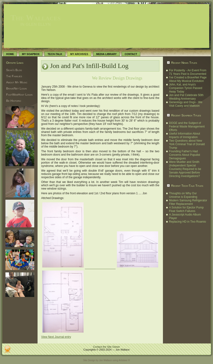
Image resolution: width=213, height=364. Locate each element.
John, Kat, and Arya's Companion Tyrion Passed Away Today (185, 88)
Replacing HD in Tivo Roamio (187, 221)
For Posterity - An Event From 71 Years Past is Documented (187, 72)
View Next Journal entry (56, 337)
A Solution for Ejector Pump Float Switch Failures (186, 209)
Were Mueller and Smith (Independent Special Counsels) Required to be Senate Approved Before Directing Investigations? (185, 169)
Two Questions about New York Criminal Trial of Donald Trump (187, 144)
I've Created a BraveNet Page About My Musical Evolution (188, 79)
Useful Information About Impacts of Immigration (184, 135)
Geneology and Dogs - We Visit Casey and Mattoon (185, 104)
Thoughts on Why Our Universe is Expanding (183, 195)
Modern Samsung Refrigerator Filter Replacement (188, 202)
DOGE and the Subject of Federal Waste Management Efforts (187, 126)
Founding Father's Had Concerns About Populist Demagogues (184, 155)
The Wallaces (35, 17)
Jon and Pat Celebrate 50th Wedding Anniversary (186, 96)
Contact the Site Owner (106, 346)
